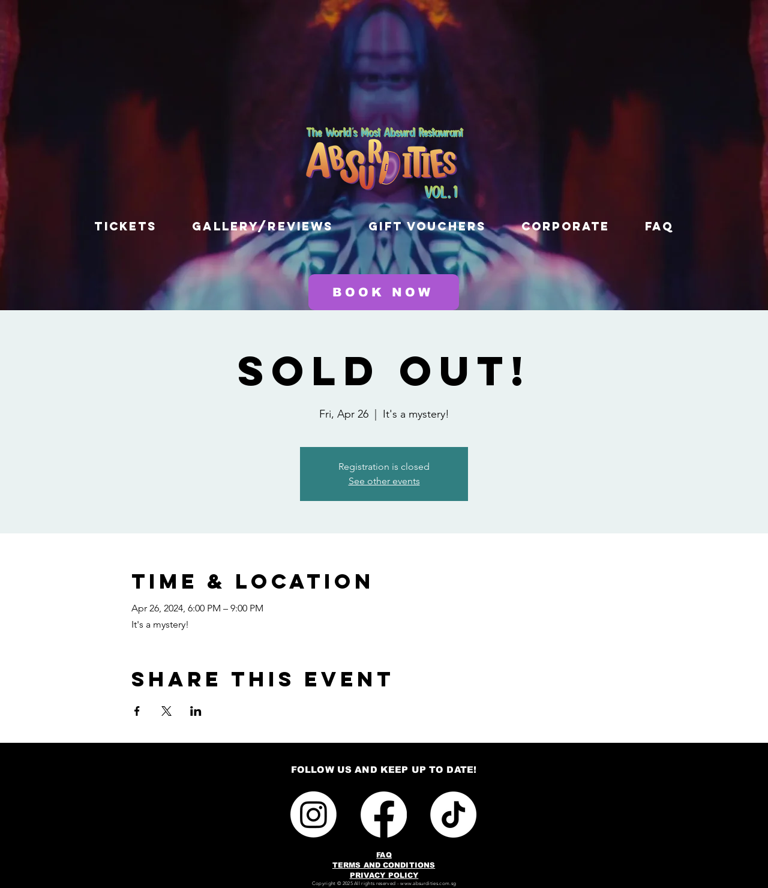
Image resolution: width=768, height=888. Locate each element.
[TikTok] (453, 814)
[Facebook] (384, 814)
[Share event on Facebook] (137, 711)
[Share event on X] (166, 711)
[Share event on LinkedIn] (196, 711)
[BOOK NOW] (383, 292)
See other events (384, 481)
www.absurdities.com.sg (428, 883)
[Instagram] (313, 814)
